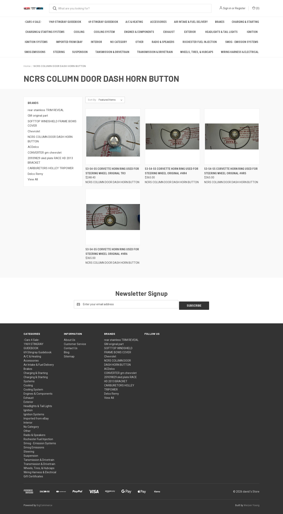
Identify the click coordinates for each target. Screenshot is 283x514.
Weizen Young (251, 504)
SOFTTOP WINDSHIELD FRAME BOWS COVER (52, 124)
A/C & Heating (134, 21)
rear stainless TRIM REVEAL (46, 110)
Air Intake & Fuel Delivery (191, 21)
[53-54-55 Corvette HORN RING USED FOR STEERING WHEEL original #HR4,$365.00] (172, 136)
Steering (59, 52)
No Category (118, 42)
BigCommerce (44, 504)
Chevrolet (34, 131)
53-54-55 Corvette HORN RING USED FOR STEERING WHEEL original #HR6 (112, 252)
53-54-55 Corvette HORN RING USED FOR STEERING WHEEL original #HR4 (171, 171)
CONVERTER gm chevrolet (45, 152)
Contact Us (70, 346)
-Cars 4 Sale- (32, 21)
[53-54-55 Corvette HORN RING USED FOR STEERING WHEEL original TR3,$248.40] (113, 136)
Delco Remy (35, 174)
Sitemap (69, 355)
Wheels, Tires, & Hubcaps (196, 52)
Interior (96, 42)
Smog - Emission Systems (241, 42)
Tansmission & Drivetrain (112, 52)
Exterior (190, 31)
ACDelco (33, 147)
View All (33, 179)
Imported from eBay (69, 42)
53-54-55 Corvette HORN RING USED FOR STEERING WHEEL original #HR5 (231, 171)
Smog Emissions (34, 52)
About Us (69, 338)
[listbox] (111, 100)
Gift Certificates (33, 475)
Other (139, 42)
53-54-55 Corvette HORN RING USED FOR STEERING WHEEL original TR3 (112, 171)
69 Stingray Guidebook (103, 21)
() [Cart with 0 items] (255, 8)
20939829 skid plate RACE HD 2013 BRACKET (50, 160)
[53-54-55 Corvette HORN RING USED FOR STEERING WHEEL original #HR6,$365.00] (113, 217)
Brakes (219, 21)
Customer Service (75, 342)
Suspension (80, 52)
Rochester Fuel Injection (200, 42)
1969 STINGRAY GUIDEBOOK (65, 21)
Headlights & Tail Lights (221, 31)
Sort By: (92, 99)
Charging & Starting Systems (44, 31)
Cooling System (104, 31)
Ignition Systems (36, 42)
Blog (66, 351)
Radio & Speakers (163, 42)
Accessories (158, 21)
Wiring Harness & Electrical (240, 52)
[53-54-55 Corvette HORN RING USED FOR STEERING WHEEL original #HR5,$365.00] (232, 136)
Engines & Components (139, 31)
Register (240, 8)
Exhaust (169, 31)
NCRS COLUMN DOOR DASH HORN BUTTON (50, 139)
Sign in (227, 8)
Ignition (252, 31)
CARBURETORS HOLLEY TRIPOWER (51, 168)
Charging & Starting (245, 21)
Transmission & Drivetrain (155, 52)
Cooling (79, 31)
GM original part (38, 115)
